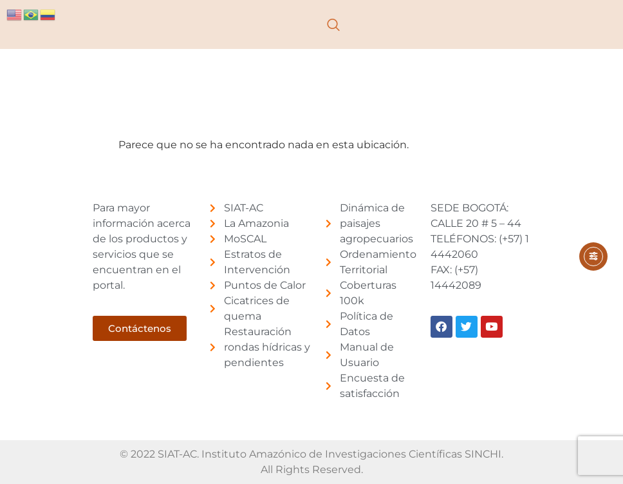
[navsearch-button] (333, 24)
